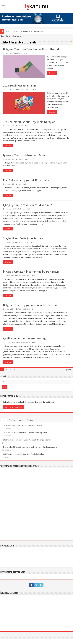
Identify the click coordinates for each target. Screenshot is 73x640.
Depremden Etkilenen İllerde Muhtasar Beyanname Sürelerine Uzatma (30, 447)
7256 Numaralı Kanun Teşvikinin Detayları (29, 122)
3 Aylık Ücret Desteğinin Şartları (23, 238)
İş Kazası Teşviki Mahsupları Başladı (25, 155)
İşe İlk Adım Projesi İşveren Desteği (24, 338)
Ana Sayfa (5, 36)
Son (4, 420)
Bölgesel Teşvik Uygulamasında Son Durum (30, 305)
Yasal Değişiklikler (23, 242)
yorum (20, 420)
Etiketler (30, 420)
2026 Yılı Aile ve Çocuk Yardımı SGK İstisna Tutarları (24, 31)
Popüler (12, 420)
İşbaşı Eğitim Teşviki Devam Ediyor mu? (27, 205)
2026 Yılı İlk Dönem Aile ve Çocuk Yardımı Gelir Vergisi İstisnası (27, 440)
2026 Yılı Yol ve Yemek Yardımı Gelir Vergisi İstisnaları (23, 454)
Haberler (19, 53)
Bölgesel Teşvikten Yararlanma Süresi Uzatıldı (31, 49)
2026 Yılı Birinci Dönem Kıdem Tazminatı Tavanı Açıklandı (25, 433)
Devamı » (52, 73)
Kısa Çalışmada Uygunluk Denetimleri (26, 180)
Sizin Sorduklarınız (24, 89)
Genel (19, 184)
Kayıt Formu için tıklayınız (14, 407)
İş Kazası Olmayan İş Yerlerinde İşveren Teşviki (31, 271)
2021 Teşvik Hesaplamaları (19, 85)
